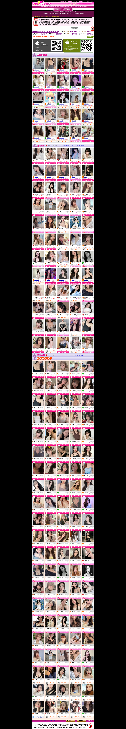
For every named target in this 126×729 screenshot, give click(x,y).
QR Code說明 (90, 36)
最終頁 (82, 145)
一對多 (42, 121)
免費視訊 (42, 70)
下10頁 (78, 145)
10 (72, 145)
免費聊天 (42, 87)
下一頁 (74, 145)
